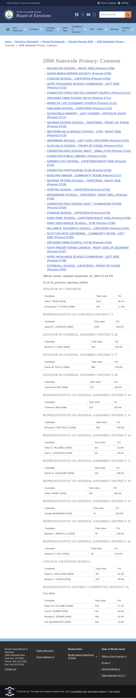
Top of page (114, 691)
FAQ (92, 29)
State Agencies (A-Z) (112, 675)
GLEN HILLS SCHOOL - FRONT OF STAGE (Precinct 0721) (85, 145)
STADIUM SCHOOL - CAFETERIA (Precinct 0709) (78, 78)
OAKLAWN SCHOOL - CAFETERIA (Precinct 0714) (79, 108)
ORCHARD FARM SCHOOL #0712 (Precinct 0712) (79, 98)
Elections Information (27, 41)
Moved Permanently (53, 41)
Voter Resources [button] (20, 29)
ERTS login (65, 29)
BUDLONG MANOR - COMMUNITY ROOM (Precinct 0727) (84, 175)
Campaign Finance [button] (53, 29)
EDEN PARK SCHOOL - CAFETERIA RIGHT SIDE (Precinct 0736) (89, 217)
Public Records (44, 651)
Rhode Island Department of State (81, 656)
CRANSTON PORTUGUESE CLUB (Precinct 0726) (79, 170)
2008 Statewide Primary (110, 41)
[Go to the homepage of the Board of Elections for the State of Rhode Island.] (10, 14)
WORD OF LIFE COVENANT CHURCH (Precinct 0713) (82, 103)
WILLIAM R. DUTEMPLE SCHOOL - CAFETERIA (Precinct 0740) (88, 228)
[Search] (112, 14)
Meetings (115, 29)
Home (8, 41)
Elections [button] (37, 29)
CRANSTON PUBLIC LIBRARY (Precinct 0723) (77, 156)
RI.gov (105, 663)
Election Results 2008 (81, 41)
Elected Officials (110, 669)
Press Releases (44, 657)
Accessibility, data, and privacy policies (88, 691)
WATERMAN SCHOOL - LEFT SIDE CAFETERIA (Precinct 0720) (88, 140)
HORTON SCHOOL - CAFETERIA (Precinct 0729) (78, 189)
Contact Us (10, 669)
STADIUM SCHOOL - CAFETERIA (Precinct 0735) (78, 212)
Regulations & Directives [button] (80, 29)
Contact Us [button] (129, 29)
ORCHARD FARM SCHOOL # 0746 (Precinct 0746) (79, 242)
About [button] (103, 29)
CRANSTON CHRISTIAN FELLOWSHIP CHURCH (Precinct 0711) (89, 92)
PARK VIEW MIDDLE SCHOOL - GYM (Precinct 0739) (81, 223)
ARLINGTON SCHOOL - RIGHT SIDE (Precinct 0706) (81, 68)
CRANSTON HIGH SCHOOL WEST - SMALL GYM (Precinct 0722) (89, 150)
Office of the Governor (113, 656)
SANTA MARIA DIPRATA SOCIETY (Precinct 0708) (79, 73)
